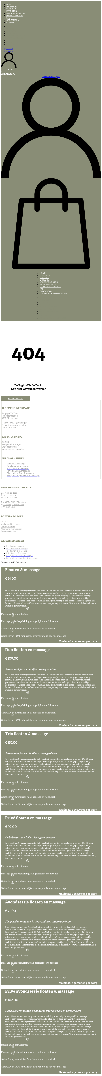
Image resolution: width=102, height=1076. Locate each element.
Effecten (11, 11)
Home (9, 4)
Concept (11, 9)
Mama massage (14, 15)
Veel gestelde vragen (11, 444)
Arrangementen (15, 13)
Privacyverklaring (8, 531)
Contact (11, 22)
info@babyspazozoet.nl (15, 425)
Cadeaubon (12, 20)
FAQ (8, 18)
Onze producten (9, 447)
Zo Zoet (5, 442)
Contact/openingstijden (53, 293)
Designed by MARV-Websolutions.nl (14, 562)
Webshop (11, 6)
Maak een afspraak (50, 286)
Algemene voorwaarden (12, 449)
